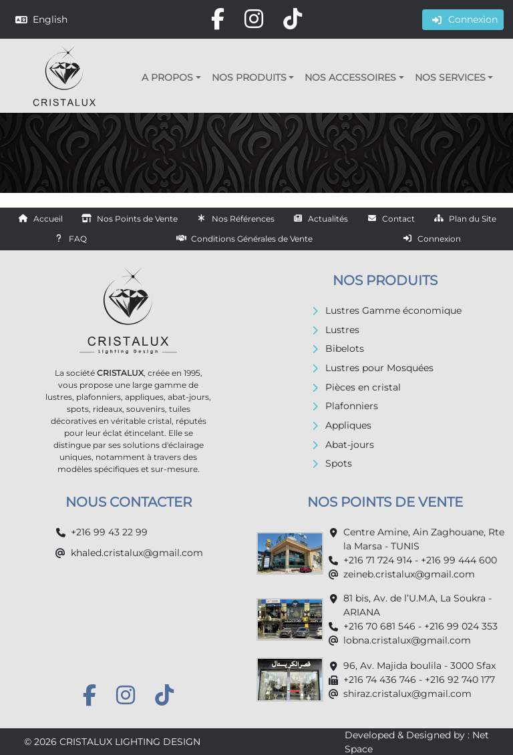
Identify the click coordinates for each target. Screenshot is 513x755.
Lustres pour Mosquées (379, 368)
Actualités (328, 219)
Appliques (348, 425)
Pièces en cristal (363, 387)
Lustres (342, 330)
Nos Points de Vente (137, 219)
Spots (338, 463)
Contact (398, 219)
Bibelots (344, 348)
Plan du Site (472, 219)
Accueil (48, 219)
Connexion (439, 239)
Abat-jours (349, 445)
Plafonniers (351, 406)
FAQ (78, 239)
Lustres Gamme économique (393, 310)
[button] (171, 77)
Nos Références (243, 219)
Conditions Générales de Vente (252, 239)
